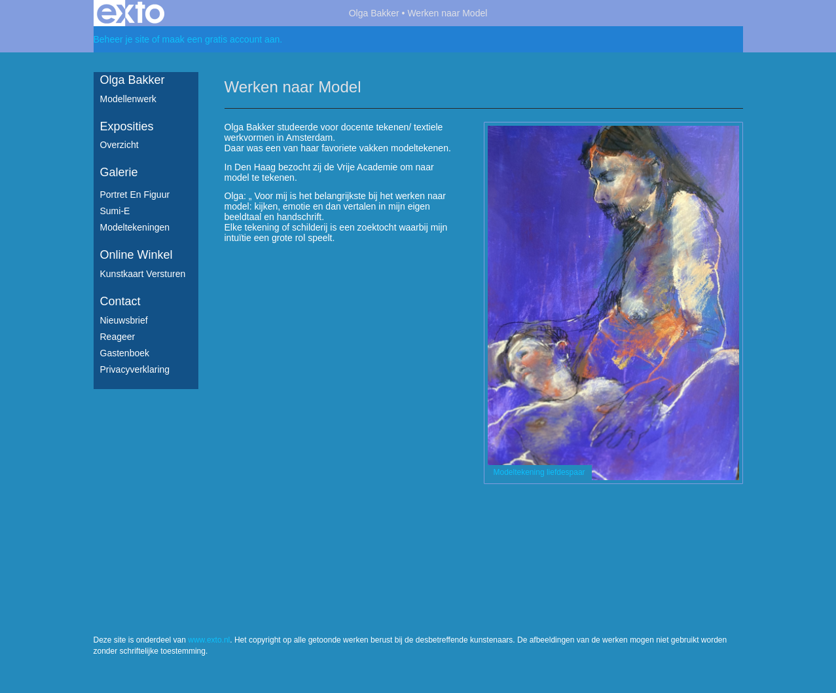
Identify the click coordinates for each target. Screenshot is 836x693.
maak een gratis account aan (221, 39)
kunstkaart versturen (143, 274)
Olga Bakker (374, 13)
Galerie (119, 172)
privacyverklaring (135, 369)
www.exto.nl (209, 640)
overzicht (119, 145)
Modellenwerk (128, 99)
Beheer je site (122, 39)
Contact (120, 301)
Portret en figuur (135, 194)
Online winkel (136, 254)
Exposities (127, 126)
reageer (118, 336)
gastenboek (125, 353)
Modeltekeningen (135, 227)
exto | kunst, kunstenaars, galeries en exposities (131, 13)
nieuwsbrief (124, 320)
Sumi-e (115, 211)
